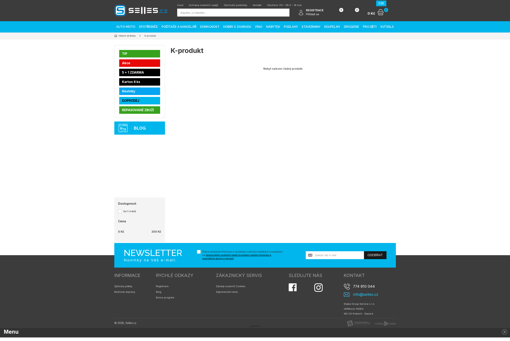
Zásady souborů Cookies (230, 286)
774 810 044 (364, 286)
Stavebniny (311, 27)
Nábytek (273, 27)
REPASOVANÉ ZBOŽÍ (138, 110)
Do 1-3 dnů (130, 211)
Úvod (180, 5)
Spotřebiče (148, 27)
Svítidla (387, 27)
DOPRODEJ (130, 101)
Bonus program (165, 297)
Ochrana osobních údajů (203, 5)
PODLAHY (291, 27)
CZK (381, 3)
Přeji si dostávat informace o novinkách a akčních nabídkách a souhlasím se (242, 255)
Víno (258, 27)
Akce (126, 63)
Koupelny (332, 27)
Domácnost (209, 27)
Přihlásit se (312, 14)
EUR (391, 3)
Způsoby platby (123, 286)
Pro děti (370, 27)
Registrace (162, 286)
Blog (158, 291)
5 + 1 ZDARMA (133, 72)
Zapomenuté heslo (227, 291)
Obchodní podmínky (235, 5)
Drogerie (351, 27)
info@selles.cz (365, 294)
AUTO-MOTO (125, 27)
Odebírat (375, 255)
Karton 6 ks (131, 82)
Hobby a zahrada (237, 27)
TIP (124, 54)
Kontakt (257, 5)
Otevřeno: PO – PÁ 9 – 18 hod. (284, 5)
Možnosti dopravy (124, 291)
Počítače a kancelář (179, 27)
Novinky (128, 91)
